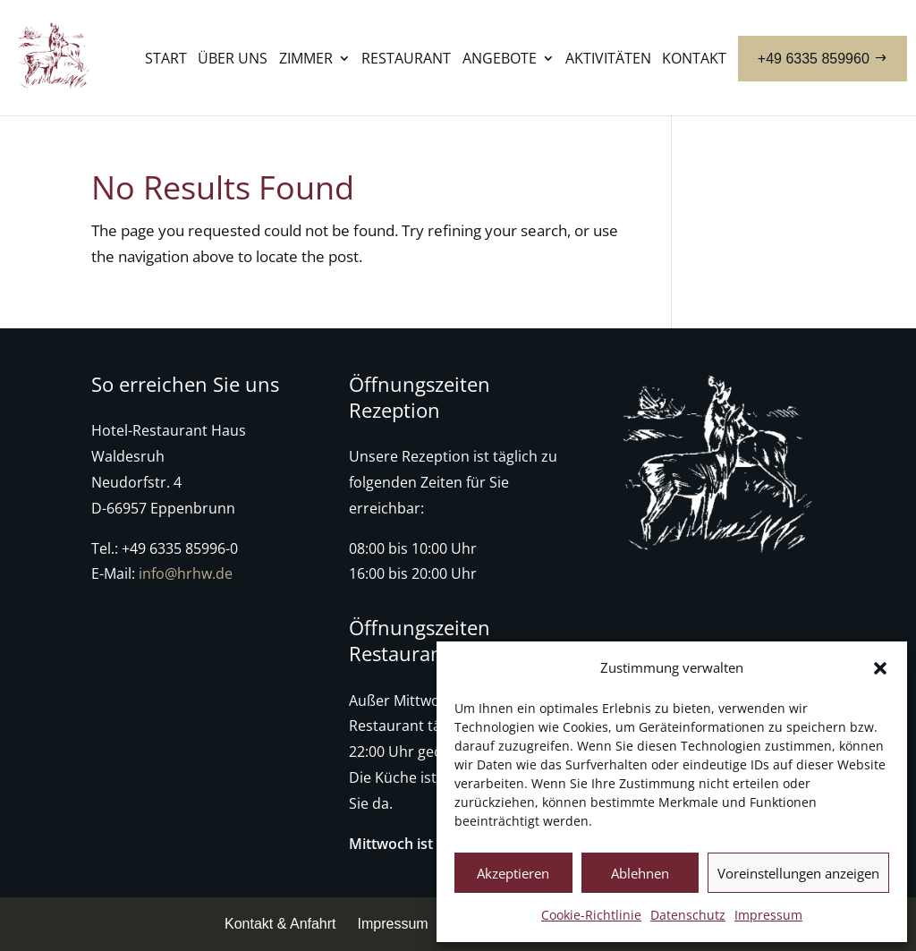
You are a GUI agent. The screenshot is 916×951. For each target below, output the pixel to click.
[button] (880, 668)
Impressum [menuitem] (393, 923)
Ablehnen (640, 873)
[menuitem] (166, 77)
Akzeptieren (513, 873)
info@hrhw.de (186, 573)
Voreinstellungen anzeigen (798, 873)
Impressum (768, 914)
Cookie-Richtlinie (591, 914)
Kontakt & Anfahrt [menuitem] (280, 923)
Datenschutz (687, 914)
